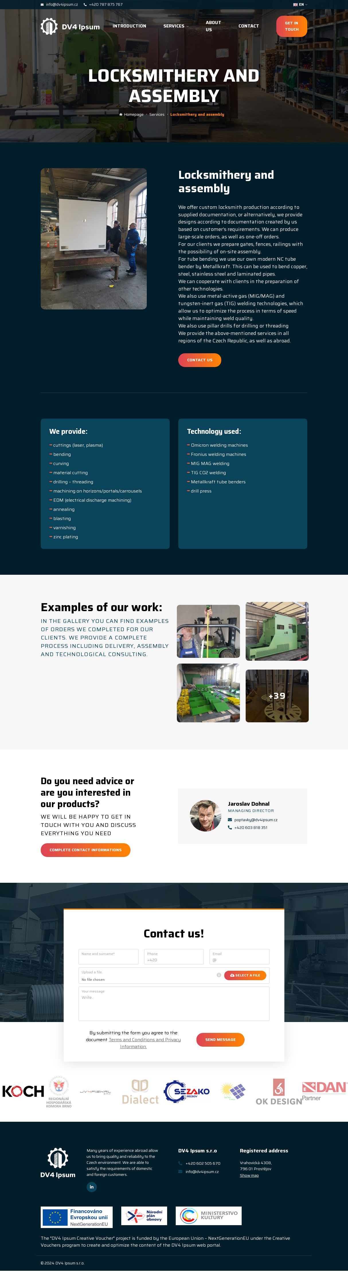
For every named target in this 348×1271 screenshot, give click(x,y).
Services (176, 26)
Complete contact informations (86, 850)
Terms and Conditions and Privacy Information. (145, 1043)
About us (213, 26)
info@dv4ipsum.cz (59, 4)
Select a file (245, 975)
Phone (152, 954)
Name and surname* (98, 954)
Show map (249, 1175)
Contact (248, 26)
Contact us (199, 360)
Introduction (129, 26)
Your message (93, 992)
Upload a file (92, 972)
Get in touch (292, 26)
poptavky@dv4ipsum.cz (252, 820)
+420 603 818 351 (247, 828)
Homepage (131, 114)
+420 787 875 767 (103, 4)
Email (217, 954)
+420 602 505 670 (199, 1163)
